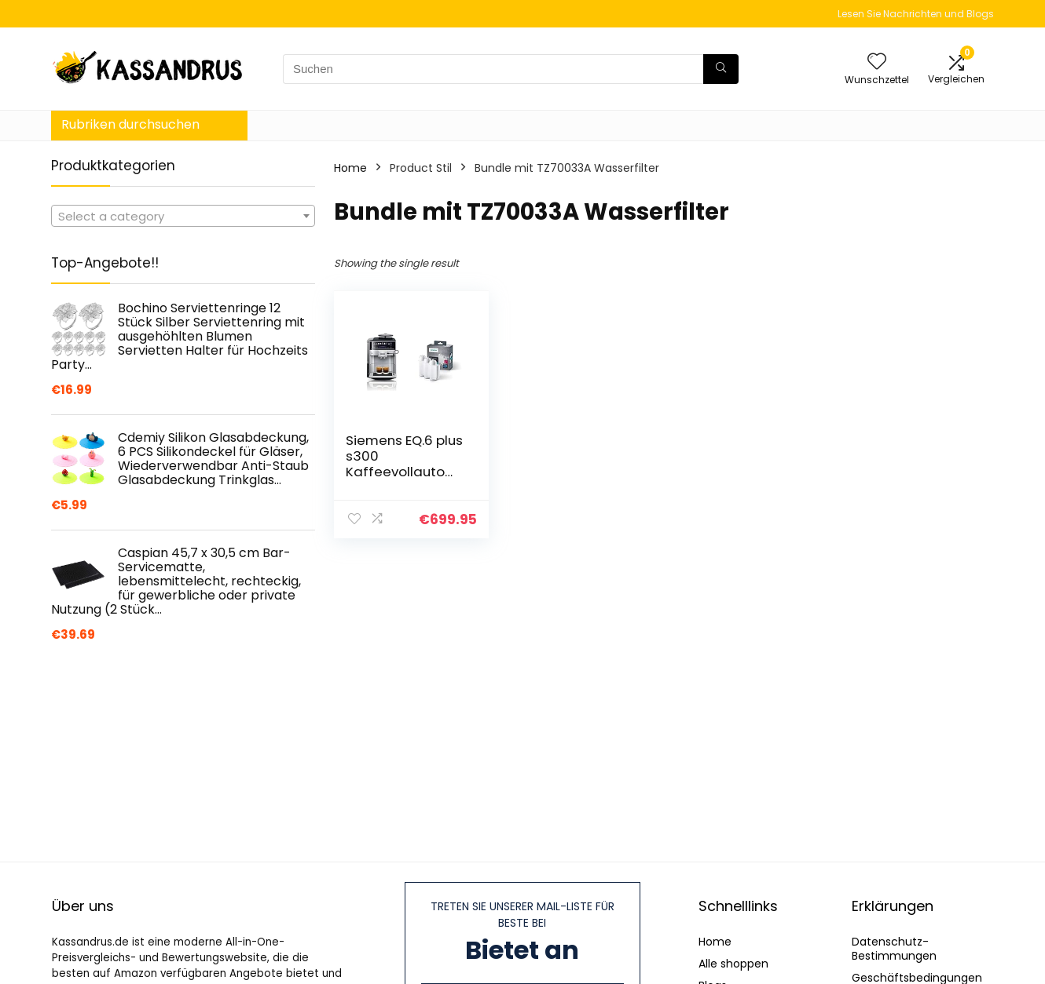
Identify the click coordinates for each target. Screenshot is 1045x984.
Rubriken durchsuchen (130, 124)
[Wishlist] (876, 62)
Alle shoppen (733, 963)
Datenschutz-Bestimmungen (894, 949)
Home (350, 168)
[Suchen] (721, 69)
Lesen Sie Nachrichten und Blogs (916, 13)
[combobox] (183, 216)
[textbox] (183, 217)
